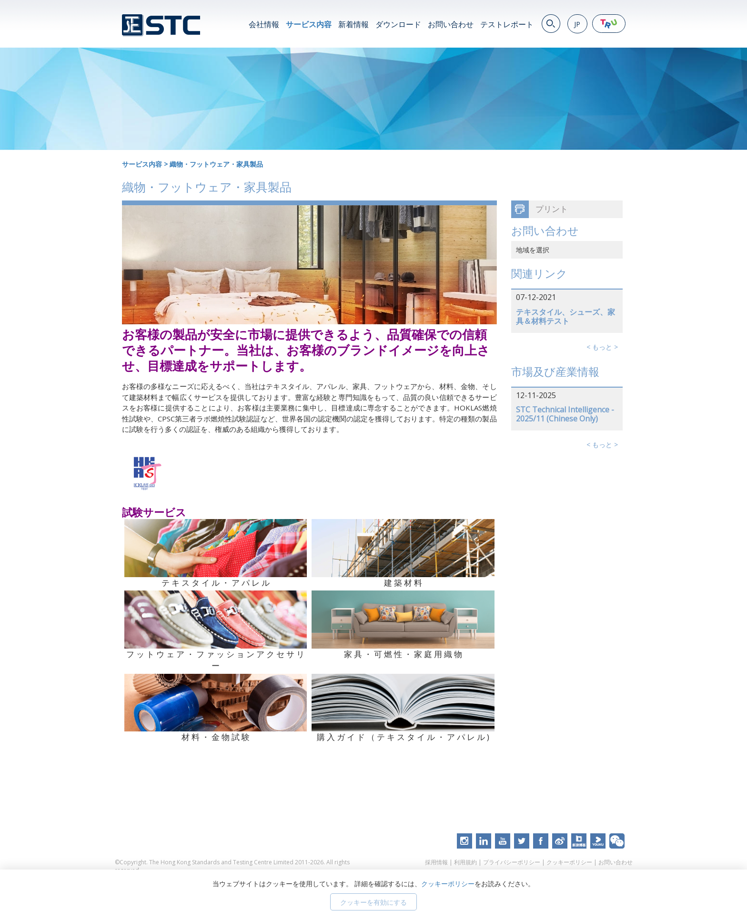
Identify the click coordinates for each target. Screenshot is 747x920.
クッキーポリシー (569, 862)
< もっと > (602, 346)
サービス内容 (309, 24)
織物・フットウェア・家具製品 (216, 164)
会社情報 (264, 24)
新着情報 (353, 24)
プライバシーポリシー (511, 862)
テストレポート (507, 24)
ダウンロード (398, 24)
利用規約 (465, 862)
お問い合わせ (451, 24)
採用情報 (436, 862)
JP (577, 24)
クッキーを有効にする (373, 902)
